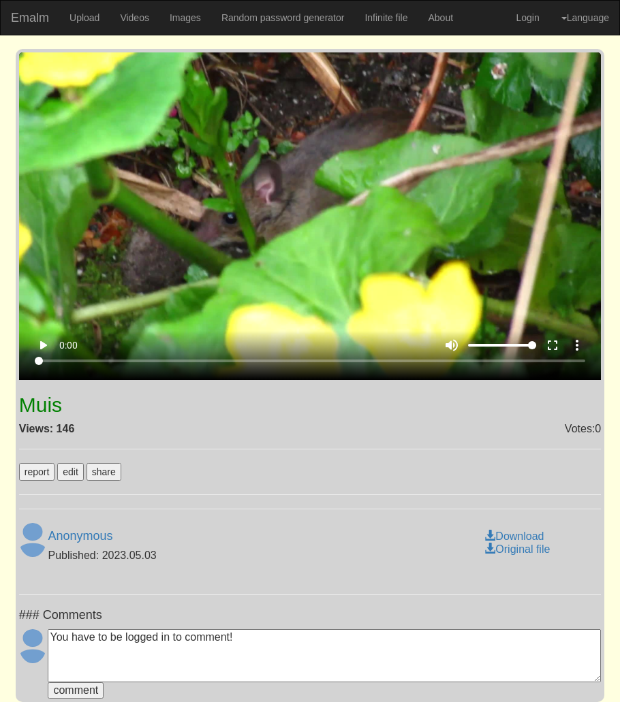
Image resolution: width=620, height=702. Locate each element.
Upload (84, 17)
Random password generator (283, 17)
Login (527, 17)
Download (514, 536)
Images (185, 17)
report (37, 471)
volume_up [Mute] (452, 345)
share (104, 471)
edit (70, 471)
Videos (134, 17)
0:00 (68, 345)
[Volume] (502, 345)
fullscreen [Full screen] (552, 345)
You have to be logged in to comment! (324, 655)
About (440, 17)
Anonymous (80, 536)
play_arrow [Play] (43, 345)
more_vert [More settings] (577, 345)
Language (585, 17)
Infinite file (386, 17)
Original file (517, 549)
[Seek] (310, 361)
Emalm (30, 18)
